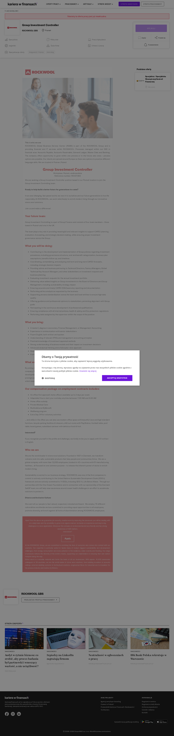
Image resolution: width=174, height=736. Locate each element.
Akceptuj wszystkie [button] (117, 378)
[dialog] (87, 368)
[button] (48, 378)
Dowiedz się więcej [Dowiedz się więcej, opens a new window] (87, 371)
